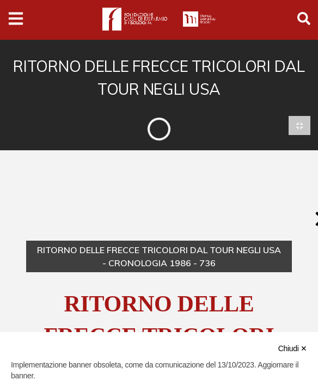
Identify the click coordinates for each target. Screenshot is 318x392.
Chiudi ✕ (292, 348)
